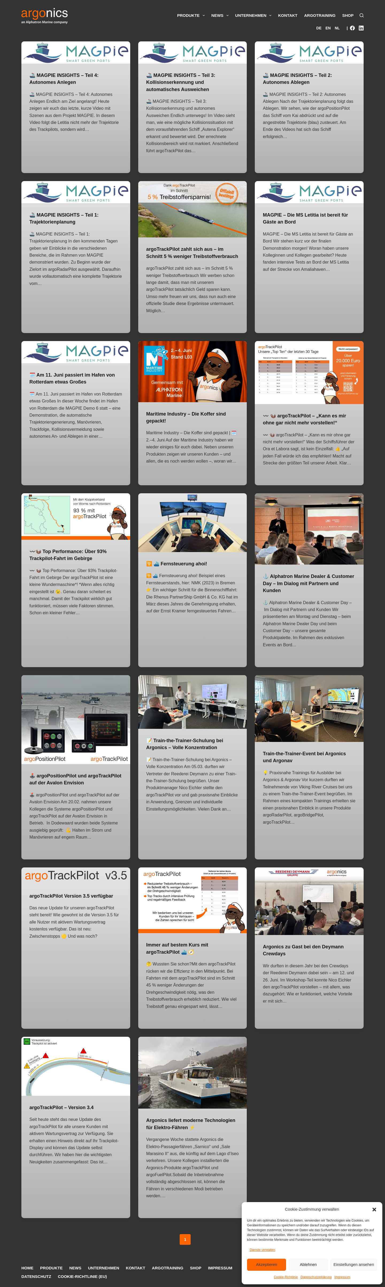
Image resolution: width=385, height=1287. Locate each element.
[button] (374, 1209)
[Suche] (362, 15)
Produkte (191, 15)
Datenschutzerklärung (316, 1277)
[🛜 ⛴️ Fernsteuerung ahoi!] (192, 529)
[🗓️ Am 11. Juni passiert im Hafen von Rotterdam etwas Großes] (75, 358)
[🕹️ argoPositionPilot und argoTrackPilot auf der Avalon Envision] (75, 725)
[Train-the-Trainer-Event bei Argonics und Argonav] (309, 714)
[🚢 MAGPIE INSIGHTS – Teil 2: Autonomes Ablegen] (309, 52)
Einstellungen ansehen (353, 1264)
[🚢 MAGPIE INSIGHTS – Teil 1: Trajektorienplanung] (75, 192)
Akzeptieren (266, 1264)
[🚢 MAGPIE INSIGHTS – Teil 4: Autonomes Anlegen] (75, 52)
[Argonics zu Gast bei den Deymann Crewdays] (309, 914)
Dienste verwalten (262, 1250)
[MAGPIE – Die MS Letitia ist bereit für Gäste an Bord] (309, 192)
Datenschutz (36, 1276)
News (220, 15)
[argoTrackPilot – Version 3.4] (75, 1078)
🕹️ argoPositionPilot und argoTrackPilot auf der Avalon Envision (67, 788)
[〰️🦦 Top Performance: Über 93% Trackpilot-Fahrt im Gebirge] (75, 523)
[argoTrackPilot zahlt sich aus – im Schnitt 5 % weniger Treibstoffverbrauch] (192, 209)
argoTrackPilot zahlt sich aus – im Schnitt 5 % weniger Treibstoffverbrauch (189, 255)
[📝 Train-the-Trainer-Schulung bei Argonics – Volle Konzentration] (192, 708)
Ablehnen (308, 1264)
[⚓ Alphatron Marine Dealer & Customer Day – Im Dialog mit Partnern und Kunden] (309, 535)
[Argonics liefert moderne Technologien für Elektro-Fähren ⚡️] (192, 1085)
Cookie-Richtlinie (286, 1277)
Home (27, 1268)
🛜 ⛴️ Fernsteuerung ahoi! (180, 570)
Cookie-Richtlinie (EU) (82, 1276)
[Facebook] (352, 28)
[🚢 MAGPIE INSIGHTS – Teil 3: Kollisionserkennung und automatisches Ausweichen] (192, 52)
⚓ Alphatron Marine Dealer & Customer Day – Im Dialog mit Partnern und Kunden (300, 589)
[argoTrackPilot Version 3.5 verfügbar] (75, 888)
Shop (348, 15)
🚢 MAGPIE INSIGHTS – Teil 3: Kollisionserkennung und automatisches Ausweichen (184, 82)
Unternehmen (253, 15)
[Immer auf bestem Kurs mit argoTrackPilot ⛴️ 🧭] (192, 913)
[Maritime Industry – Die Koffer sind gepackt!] (192, 378)
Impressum (342, 1277)
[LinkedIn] (361, 28)
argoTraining (320, 15)
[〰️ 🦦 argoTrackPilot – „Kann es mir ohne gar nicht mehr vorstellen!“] (309, 378)
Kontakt (287, 15)
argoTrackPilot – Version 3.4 (65, 1120)
